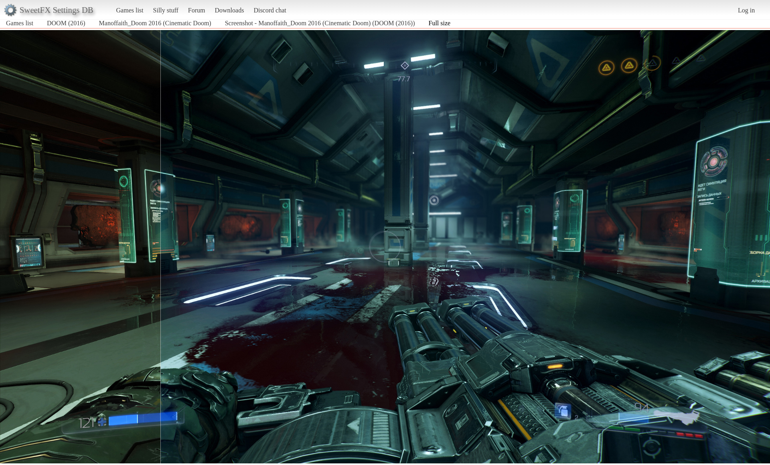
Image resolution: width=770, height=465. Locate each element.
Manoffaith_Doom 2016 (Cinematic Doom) (155, 23)
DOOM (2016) (66, 23)
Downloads (229, 10)
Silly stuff (165, 10)
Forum (196, 10)
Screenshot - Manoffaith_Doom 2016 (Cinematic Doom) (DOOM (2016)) (320, 23)
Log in (746, 10)
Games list (130, 10)
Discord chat (269, 10)
